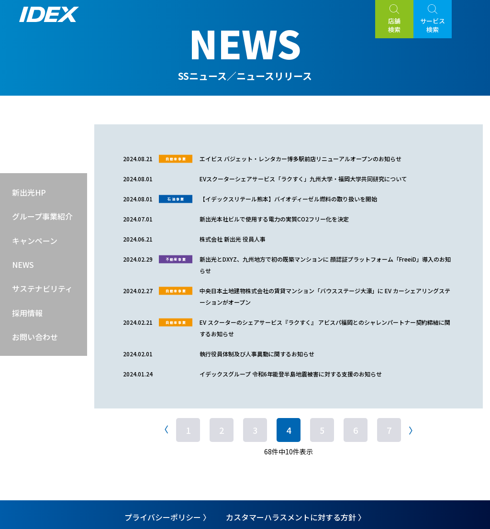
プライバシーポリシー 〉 (167, 517)
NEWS (23, 264)
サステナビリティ (42, 288)
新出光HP (29, 192)
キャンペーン (34, 240)
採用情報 (27, 313)
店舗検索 (394, 25)
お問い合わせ (35, 336)
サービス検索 (432, 25)
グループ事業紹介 (42, 216)
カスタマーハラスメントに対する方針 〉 (296, 517)
